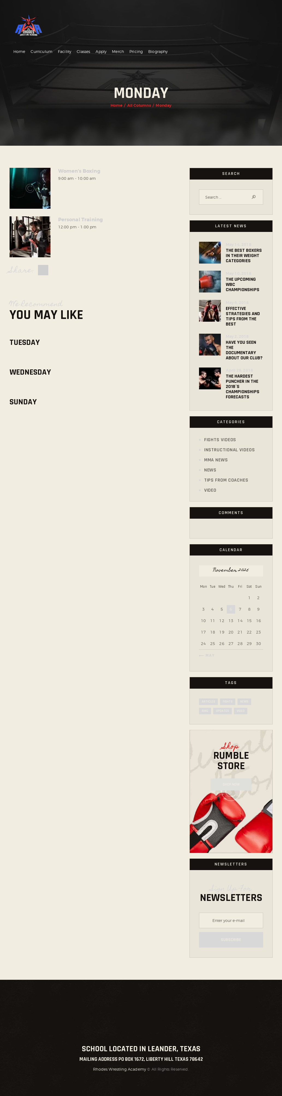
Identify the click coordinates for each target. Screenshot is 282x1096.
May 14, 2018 (238, 244)
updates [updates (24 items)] (222, 711)
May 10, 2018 (238, 273)
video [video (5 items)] (241, 711)
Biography (158, 51)
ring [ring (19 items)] (205, 711)
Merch (118, 51)
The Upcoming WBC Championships (242, 284)
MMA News (216, 460)
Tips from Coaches (226, 480)
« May (208, 655)
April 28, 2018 (239, 370)
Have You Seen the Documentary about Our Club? (244, 350)
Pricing (136, 51)
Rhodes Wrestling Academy (119, 1069)
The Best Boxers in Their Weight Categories (244, 255)
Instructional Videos (229, 450)
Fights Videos (220, 440)
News (210, 470)
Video (210, 490)
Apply (101, 51)
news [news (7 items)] (244, 702)
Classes (83, 51)
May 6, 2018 (237, 302)
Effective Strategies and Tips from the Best (243, 316)
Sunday (23, 402)
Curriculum (41, 51)
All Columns (139, 105)
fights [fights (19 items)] (228, 702)
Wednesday (30, 372)
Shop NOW (231, 784)
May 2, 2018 (237, 336)
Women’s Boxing (79, 171)
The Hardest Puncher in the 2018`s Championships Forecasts (242, 386)
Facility (64, 51)
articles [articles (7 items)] (208, 702)
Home (19, 51)
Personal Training (80, 220)
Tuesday (25, 342)
